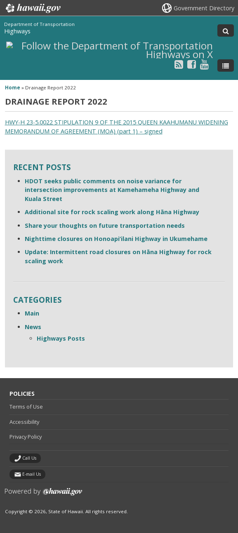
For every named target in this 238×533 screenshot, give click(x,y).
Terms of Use (26, 406)
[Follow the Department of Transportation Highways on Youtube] (204, 64)
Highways (17, 31)
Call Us (29, 458)
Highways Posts (61, 338)
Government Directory (204, 8)
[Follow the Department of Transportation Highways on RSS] (178, 64)
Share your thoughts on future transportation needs (105, 225)
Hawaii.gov (32, 8)
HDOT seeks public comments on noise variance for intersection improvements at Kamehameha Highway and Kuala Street (112, 190)
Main (32, 313)
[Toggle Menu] (225, 65)
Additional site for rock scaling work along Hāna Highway (112, 212)
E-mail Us (31, 474)
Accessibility (24, 421)
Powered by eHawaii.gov (43, 495)
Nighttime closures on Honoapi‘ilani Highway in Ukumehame (116, 239)
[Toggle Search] (225, 30)
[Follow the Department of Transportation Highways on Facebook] (191, 64)
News (33, 327)
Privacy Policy (25, 436)
